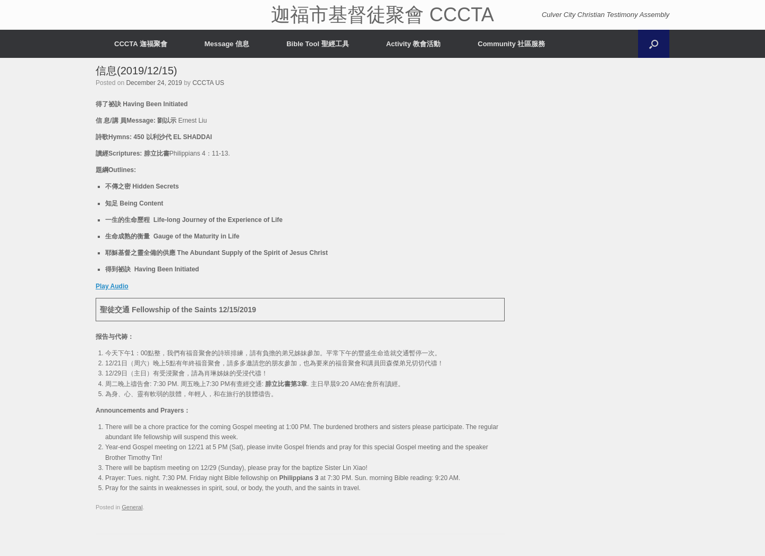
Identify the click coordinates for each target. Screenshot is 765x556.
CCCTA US (208, 83)
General (132, 507)
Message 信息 (227, 44)
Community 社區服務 (511, 44)
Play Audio (112, 286)
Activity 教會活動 (413, 44)
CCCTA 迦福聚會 (140, 44)
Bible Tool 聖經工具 (317, 44)
